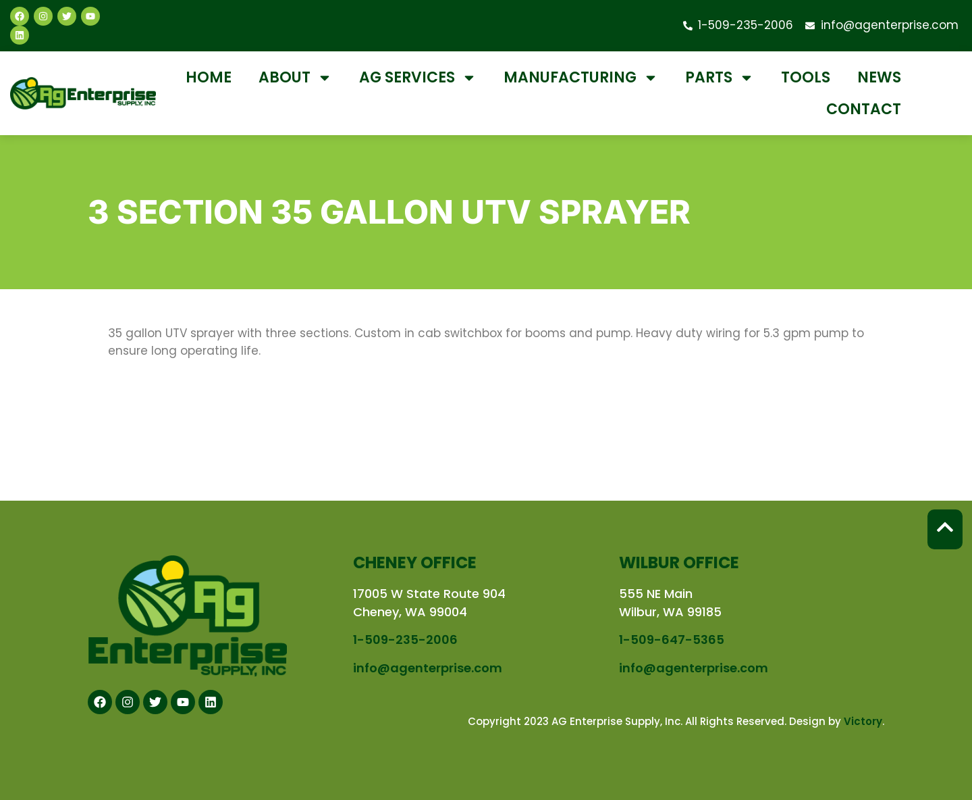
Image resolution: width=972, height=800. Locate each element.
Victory (863, 721)
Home (209, 77)
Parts (719, 78)
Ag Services (418, 78)
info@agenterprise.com (427, 667)
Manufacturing (581, 78)
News (879, 77)
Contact (863, 109)
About (295, 78)
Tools (805, 77)
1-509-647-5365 (671, 639)
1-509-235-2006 (405, 639)
